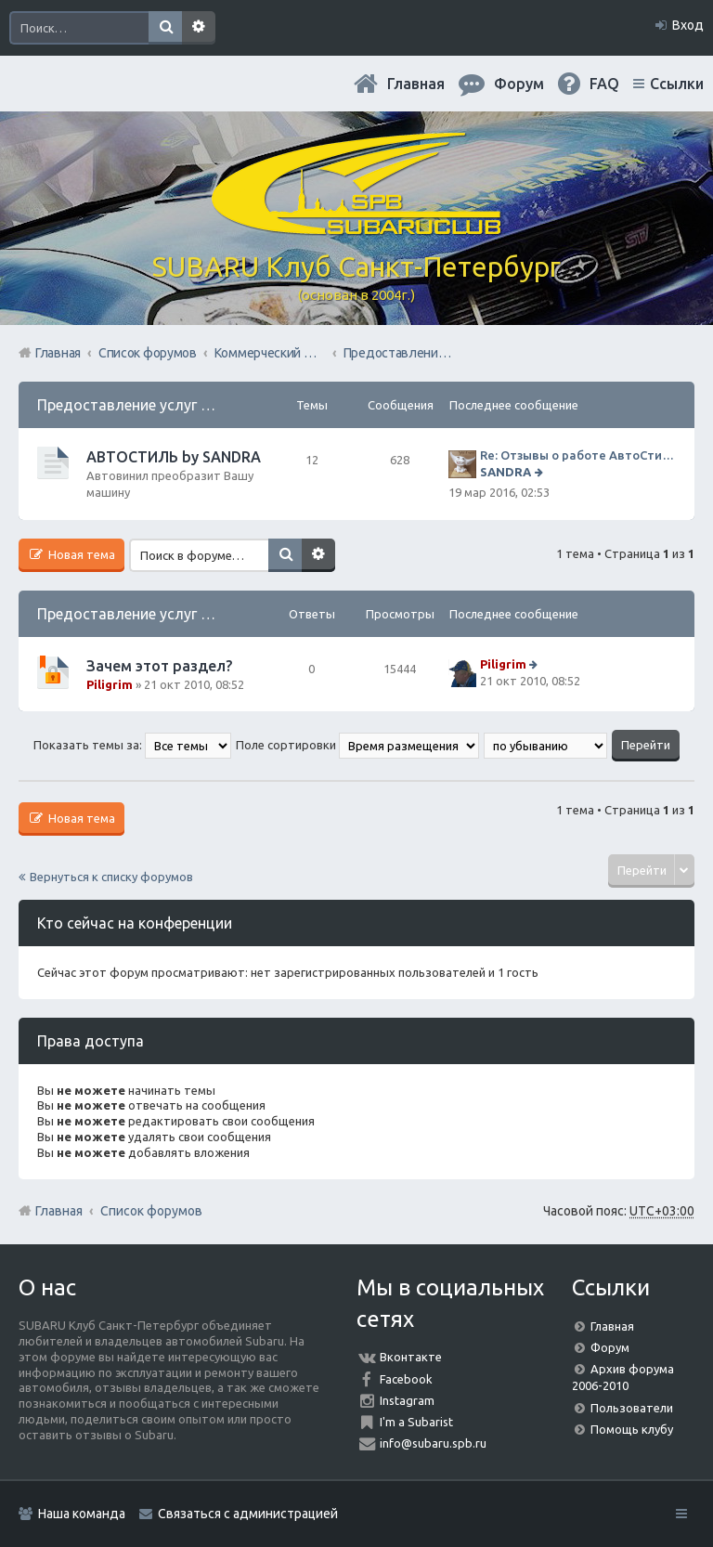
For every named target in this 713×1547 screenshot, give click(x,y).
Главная (416, 83)
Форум (609, 1347)
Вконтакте (411, 1356)
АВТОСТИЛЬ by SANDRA (173, 456)
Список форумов (151, 1210)
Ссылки (677, 83)
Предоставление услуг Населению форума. (189, 404)
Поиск (165, 28)
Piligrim (109, 684)
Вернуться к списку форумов (111, 876)
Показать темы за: (132, 744)
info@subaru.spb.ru (433, 1443)
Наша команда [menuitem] (81, 1513)
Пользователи (631, 1407)
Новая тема (80, 554)
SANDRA (505, 471)
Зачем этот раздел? (159, 665)
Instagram (407, 1400)
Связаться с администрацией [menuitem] (248, 1513)
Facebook (406, 1378)
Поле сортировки (357, 744)
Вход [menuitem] (688, 25)
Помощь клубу (631, 1429)
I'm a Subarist (416, 1421)
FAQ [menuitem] (604, 83)
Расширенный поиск (198, 28)
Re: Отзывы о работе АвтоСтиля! (578, 455)
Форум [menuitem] (519, 83)
